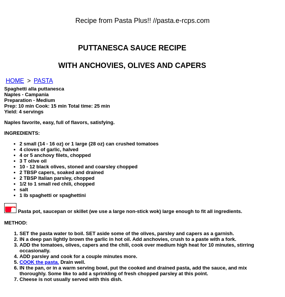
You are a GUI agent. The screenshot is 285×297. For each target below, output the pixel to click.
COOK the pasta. (39, 262)
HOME (15, 80)
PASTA (43, 80)
